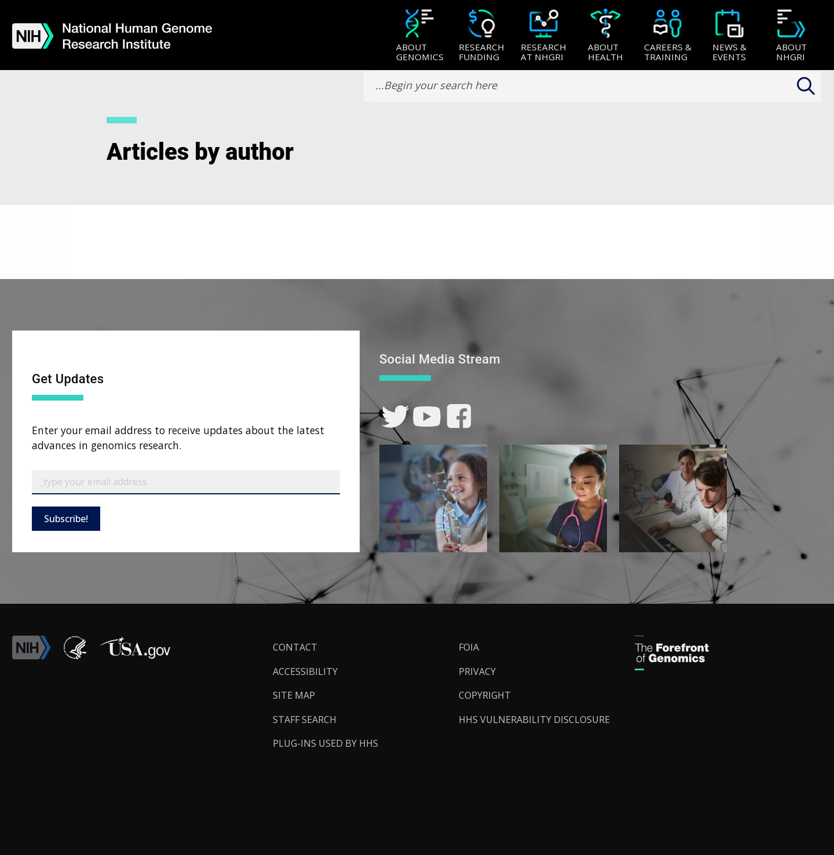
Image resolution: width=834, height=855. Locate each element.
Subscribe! (66, 518)
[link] (395, 416)
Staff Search (304, 719)
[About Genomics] (419, 36)
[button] (135, 655)
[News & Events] (729, 36)
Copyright (485, 695)
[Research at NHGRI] (543, 36)
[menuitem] (419, 35)
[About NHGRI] (791, 36)
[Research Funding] (481, 36)
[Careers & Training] (667, 36)
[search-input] (592, 86)
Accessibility (305, 671)
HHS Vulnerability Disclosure (534, 719)
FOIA (469, 647)
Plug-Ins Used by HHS (325, 743)
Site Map (294, 695)
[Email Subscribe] (186, 482)
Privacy (477, 671)
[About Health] (605, 36)
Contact (295, 647)
